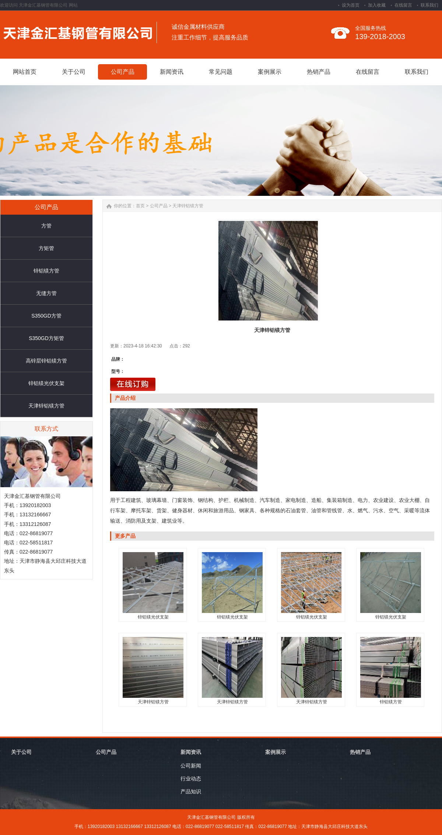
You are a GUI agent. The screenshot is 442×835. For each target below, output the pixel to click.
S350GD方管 (46, 316)
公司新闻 (190, 766)
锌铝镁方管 (46, 271)
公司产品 (159, 205)
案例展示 (275, 752)
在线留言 (403, 5)
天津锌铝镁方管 (46, 406)
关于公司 (21, 752)
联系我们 (429, 5)
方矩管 (46, 248)
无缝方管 (46, 293)
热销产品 (360, 752)
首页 (140, 205)
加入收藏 (377, 5)
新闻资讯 (190, 752)
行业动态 (190, 779)
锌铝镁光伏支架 (46, 383)
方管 (46, 226)
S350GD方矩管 (46, 338)
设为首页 (350, 5)
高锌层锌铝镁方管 (46, 361)
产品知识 (190, 791)
